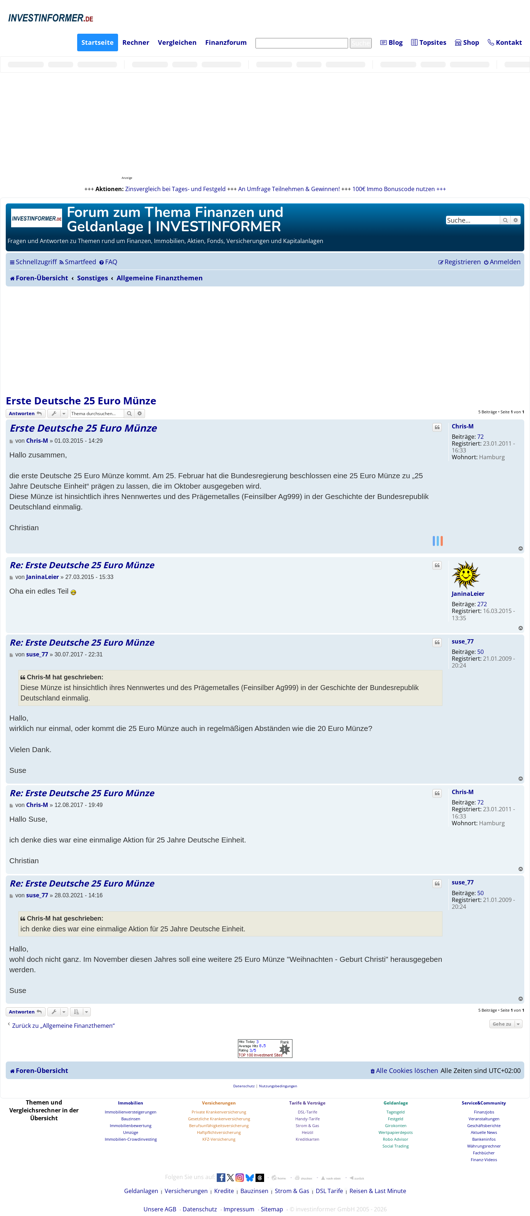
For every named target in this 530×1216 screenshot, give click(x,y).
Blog (391, 42)
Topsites (428, 42)
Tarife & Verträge (307, 1103)
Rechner (135, 42)
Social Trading (396, 1146)
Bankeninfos (484, 1139)
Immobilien (130, 1103)
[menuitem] (77, 261)
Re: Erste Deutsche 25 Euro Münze (81, 565)
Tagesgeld (395, 1112)
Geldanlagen (141, 1191)
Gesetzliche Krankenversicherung (219, 1118)
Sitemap (272, 1209)
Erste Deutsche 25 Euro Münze (81, 400)
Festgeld (395, 1118)
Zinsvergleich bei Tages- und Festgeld (175, 189)
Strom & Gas (307, 1125)
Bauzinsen (130, 1118)
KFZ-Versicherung (218, 1139)
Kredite (224, 1191)
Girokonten (396, 1125)
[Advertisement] (265, 340)
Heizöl (307, 1132)
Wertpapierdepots (396, 1132)
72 (480, 437)
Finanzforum (226, 42)
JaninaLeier (468, 594)
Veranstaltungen (484, 1118)
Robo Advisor (395, 1139)
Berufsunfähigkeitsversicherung (219, 1125)
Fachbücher (484, 1152)
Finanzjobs (484, 1112)
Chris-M (463, 426)
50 (480, 652)
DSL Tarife (329, 1191)
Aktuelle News (484, 1132)
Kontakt (505, 42)
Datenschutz (200, 1209)
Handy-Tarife (307, 1118)
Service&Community (484, 1103)
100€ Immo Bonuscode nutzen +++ (399, 189)
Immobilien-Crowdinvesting (131, 1139)
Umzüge (130, 1132)
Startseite (97, 42)
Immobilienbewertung (130, 1125)
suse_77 (463, 641)
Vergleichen (177, 42)
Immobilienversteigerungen (130, 1112)
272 (482, 604)
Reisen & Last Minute (378, 1191)
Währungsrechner (484, 1146)
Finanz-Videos (484, 1159)
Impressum (239, 1209)
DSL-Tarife (307, 1112)
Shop (467, 42)
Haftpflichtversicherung (219, 1132)
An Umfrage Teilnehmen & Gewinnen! (289, 189)
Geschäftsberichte (484, 1125)
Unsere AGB (160, 1209)
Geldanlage (396, 1103)
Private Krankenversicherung (219, 1112)
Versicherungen (219, 1103)
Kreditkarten (307, 1139)
